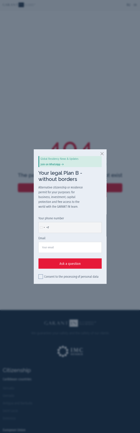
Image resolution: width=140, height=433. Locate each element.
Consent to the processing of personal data (71, 276)
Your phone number (51, 218)
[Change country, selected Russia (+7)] (44, 227)
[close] (102, 153)
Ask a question (70, 264)
